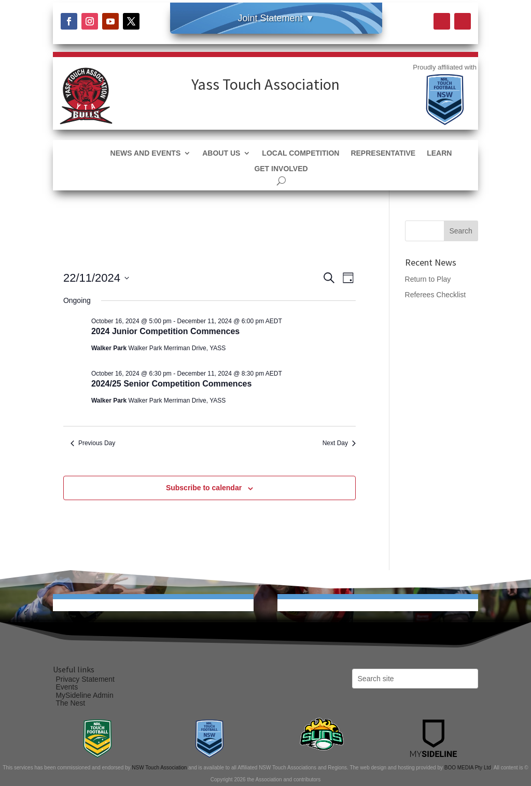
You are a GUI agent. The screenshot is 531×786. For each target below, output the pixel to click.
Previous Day (93, 443)
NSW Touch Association (159, 767)
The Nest (70, 703)
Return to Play (428, 279)
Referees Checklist (435, 295)
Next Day (339, 443)
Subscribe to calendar (204, 488)
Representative (383, 153)
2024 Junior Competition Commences (165, 331)
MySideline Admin (84, 695)
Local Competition (300, 153)
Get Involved (281, 169)
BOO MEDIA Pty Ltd (467, 767)
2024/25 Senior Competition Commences (171, 383)
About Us (221, 153)
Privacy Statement (85, 679)
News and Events (145, 153)
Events (66, 687)
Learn (439, 153)
